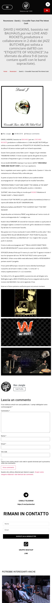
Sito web (4, 452)
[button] (7, 7)
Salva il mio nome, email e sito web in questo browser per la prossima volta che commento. (25, 462)
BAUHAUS (25, 139)
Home (5, 71)
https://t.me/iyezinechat (26, 504)
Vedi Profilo (19, 389)
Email (3, 444)
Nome (3, 436)
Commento (5, 411)
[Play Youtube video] (26, 303)
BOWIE (33, 192)
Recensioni (13, 71)
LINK (26, 553)
